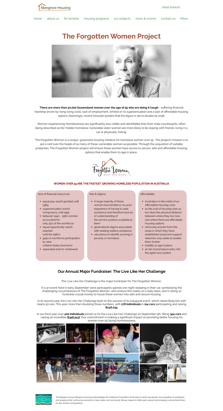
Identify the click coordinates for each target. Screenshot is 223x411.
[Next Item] (181, 353)
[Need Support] (172, 7)
